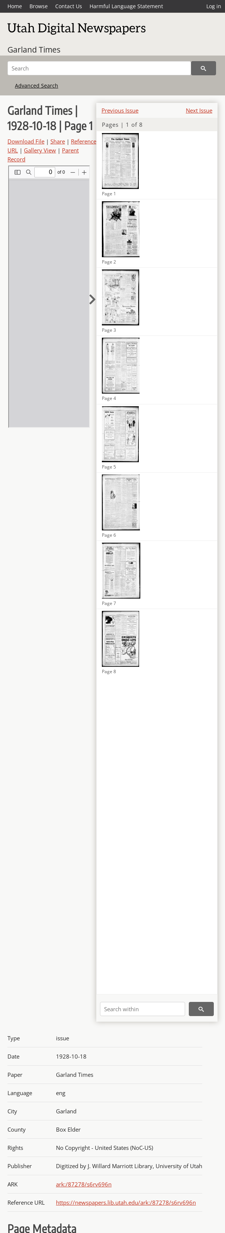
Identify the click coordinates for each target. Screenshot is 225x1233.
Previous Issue (119, 110)
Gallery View (40, 150)
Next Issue (199, 110)
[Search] (99, 68)
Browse (38, 6)
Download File (25, 141)
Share (57, 141)
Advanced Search (36, 85)
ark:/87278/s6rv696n (84, 1184)
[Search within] (142, 1009)
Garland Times (33, 49)
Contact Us (68, 6)
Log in (213, 6)
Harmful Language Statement (126, 6)
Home (14, 6)
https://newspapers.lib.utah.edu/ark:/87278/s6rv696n (126, 1202)
